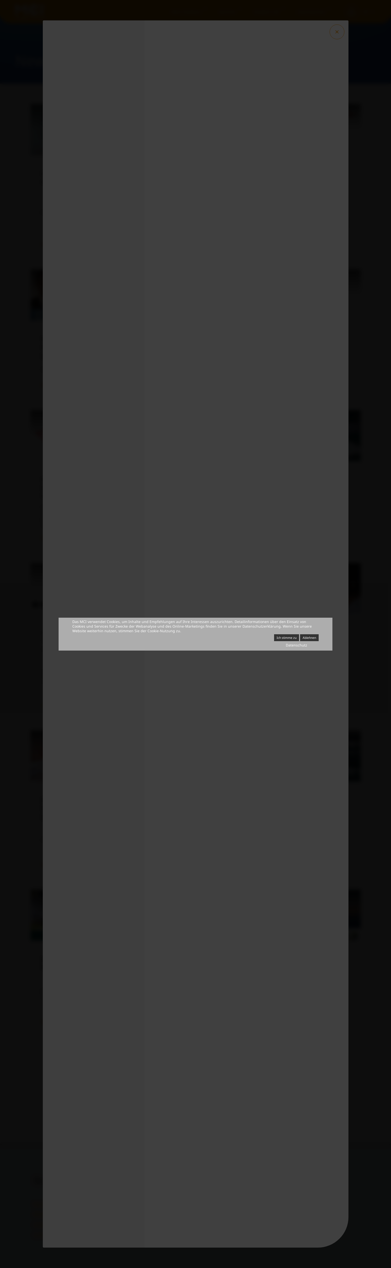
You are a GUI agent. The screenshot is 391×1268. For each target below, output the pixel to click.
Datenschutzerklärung (261, 626)
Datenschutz (296, 645)
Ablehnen (309, 638)
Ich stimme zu (286, 638)
